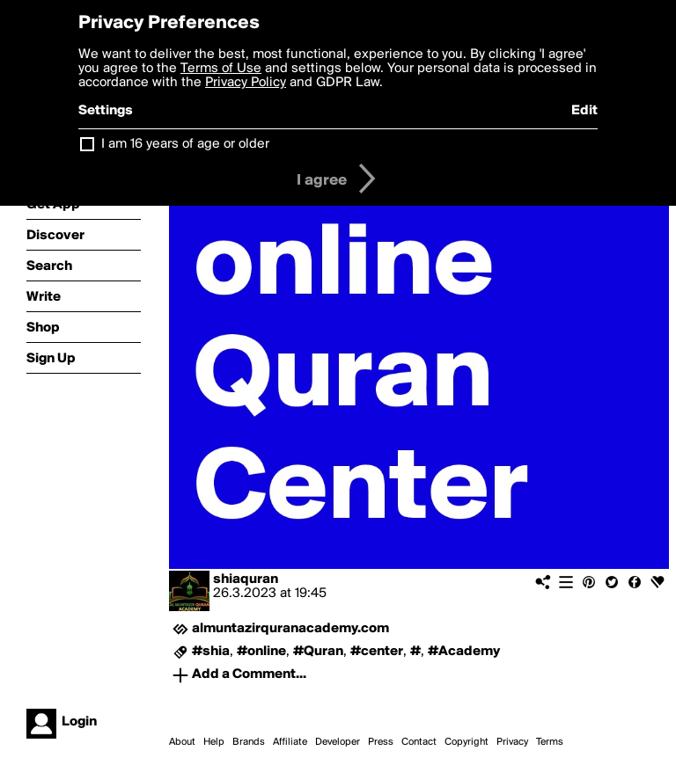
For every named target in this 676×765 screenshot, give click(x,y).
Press (380, 742)
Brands (248, 742)
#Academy (464, 652)
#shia (211, 652)
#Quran (318, 652)
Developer (337, 742)
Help (213, 742)
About (182, 742)
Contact (419, 742)
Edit (584, 111)
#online (261, 652)
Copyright (467, 742)
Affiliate (290, 742)
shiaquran (245, 579)
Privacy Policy (245, 83)
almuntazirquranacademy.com (290, 629)
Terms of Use (220, 69)
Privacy (512, 742)
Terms (549, 742)
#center (376, 652)
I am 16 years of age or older (185, 144)
